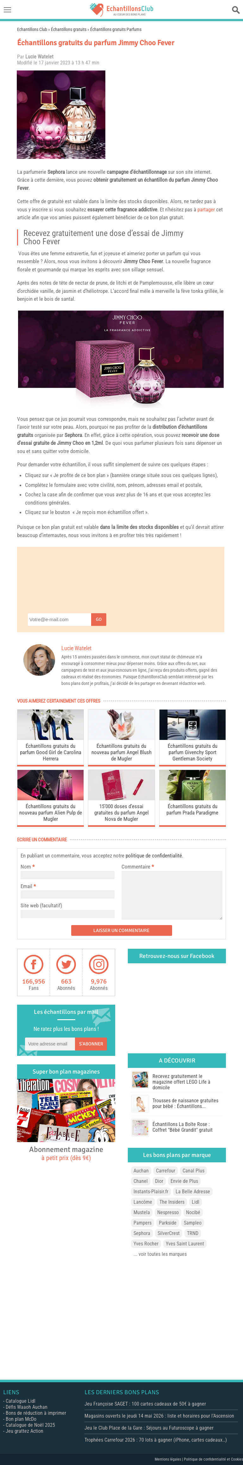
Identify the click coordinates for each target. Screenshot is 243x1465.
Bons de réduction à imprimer (36, 1413)
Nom (26, 866)
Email (26, 886)
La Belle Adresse (193, 1192)
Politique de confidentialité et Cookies (213, 1459)
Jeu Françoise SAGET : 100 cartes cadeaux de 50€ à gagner (145, 1404)
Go (99, 619)
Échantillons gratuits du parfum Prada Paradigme (192, 809)
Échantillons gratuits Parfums (115, 29)
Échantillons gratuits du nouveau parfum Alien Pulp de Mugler (50, 812)
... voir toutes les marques (160, 1254)
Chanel (141, 1181)
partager (206, 209)
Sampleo (193, 1223)
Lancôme (143, 1202)
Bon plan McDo (21, 1419)
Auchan (141, 1171)
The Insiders (171, 1202)
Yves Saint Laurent (185, 1244)
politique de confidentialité (154, 855)
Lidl (195, 1202)
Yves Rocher (146, 1244)
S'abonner (91, 1044)
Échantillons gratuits (68, 29)
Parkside (168, 1223)
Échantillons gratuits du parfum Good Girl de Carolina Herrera (50, 752)
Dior (159, 1181)
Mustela (142, 1212)
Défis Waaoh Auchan (26, 1407)
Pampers (143, 1223)
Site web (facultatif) (41, 905)
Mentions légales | (169, 1459)
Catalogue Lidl (20, 1401)
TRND (192, 1233)
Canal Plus (193, 1171)
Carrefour (165, 1171)
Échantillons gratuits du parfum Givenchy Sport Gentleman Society (192, 752)
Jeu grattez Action (24, 1431)
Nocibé (193, 1212)
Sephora (56, 172)
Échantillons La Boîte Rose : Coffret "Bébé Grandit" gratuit (183, 1127)
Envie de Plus (184, 1181)
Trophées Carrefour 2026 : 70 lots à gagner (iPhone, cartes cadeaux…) (155, 1440)
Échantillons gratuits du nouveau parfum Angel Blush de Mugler (121, 752)
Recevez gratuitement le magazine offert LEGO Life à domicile (181, 1082)
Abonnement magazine (66, 1153)
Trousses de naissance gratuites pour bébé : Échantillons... (185, 1103)
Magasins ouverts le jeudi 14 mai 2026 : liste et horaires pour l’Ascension (159, 1416)
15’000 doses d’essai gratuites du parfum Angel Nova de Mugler (121, 812)
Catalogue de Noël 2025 (30, 1425)
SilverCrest (169, 1233)
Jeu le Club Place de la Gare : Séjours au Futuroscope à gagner (149, 1428)
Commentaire (138, 866)
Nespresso (168, 1212)
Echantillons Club (32, 29)
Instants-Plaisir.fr (151, 1192)
